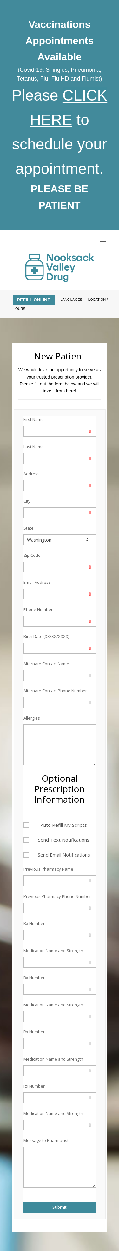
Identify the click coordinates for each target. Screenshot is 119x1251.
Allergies (31, 718)
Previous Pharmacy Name (48, 869)
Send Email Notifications (56, 855)
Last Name (33, 447)
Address (31, 474)
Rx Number (34, 923)
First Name (33, 419)
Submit (59, 1207)
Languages (71, 299)
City (26, 501)
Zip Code (32, 555)
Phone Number (38, 609)
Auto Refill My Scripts (55, 825)
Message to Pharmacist (46, 1140)
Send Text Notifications (56, 840)
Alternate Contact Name (46, 664)
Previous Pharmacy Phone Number (57, 896)
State (28, 528)
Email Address (37, 582)
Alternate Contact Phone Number (55, 691)
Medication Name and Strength (53, 950)
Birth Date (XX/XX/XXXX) (46, 636)
